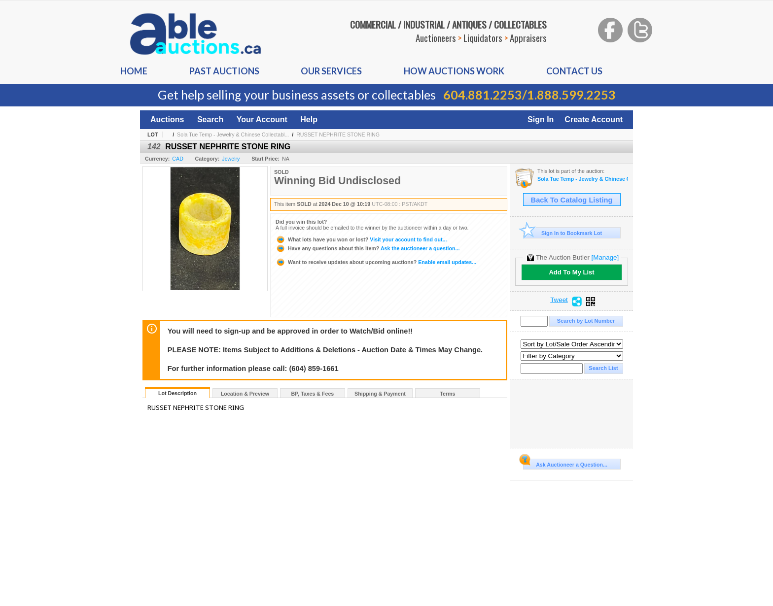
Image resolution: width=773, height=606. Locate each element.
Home (133, 71)
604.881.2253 (482, 94)
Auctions (167, 119)
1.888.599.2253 (571, 94)
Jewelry (231, 159)
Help (308, 119)
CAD (177, 159)
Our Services (331, 71)
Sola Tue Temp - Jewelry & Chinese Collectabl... (233, 134)
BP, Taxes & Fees (312, 394)
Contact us (574, 71)
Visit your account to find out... (361, 239)
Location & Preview (245, 394)
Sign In (540, 119)
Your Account (262, 119)
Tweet (559, 300)
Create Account (593, 119)
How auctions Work (454, 71)
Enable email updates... (376, 262)
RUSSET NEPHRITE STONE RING (338, 134)
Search (210, 119)
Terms (447, 394)
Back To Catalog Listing (572, 200)
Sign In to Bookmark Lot (562, 232)
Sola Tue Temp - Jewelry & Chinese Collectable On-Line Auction (582, 179)
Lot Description (177, 393)
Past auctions (224, 71)
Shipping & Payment (380, 394)
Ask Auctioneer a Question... (565, 463)
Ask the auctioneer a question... (367, 248)
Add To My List (571, 272)
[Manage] (605, 257)
